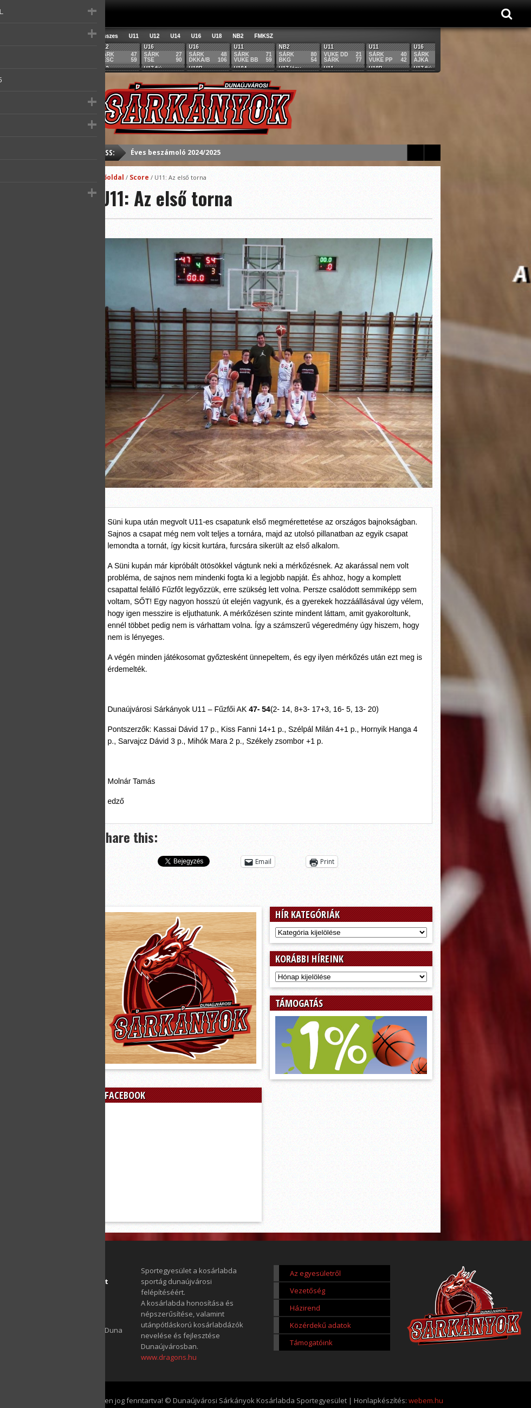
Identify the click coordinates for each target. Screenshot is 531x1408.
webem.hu (426, 1400)
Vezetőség (307, 1290)
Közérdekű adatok (320, 1325)
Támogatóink (311, 1342)
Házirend (305, 1308)
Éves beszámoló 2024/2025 (176, 152)
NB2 (237, 36)
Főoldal (111, 177)
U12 (154, 36)
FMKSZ (263, 36)
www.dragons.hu (169, 1357)
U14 (175, 36)
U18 (217, 36)
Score (139, 177)
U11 (134, 36)
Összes (108, 36)
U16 (196, 36)
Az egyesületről (315, 1273)
